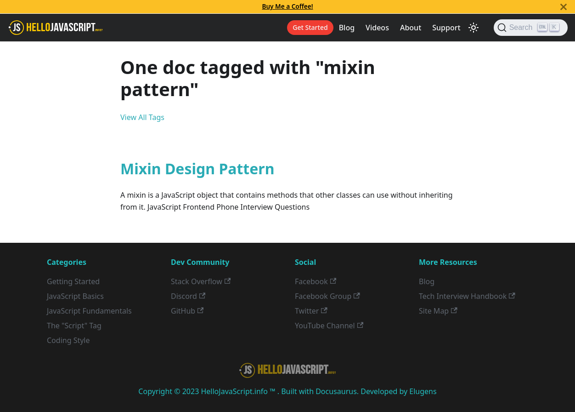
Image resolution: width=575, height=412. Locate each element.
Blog (347, 28)
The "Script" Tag (74, 325)
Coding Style (68, 340)
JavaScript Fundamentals (89, 311)
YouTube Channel (329, 325)
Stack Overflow (201, 281)
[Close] (563, 6)
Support (446, 28)
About (410, 28)
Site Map (438, 311)
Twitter (311, 311)
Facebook (315, 281)
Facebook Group (327, 296)
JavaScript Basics (75, 296)
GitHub (187, 311)
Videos (377, 28)
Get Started (310, 27)
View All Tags (142, 117)
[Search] (531, 27)
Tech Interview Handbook (467, 296)
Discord (188, 296)
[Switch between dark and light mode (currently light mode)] (473, 27)
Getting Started (73, 281)
